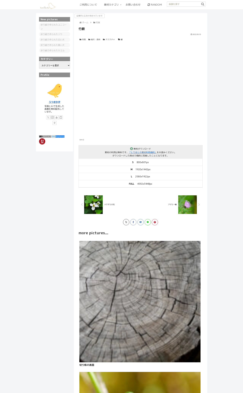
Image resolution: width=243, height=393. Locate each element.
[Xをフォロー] (48, 117)
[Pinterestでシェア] (155, 223)
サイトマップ (150, 383)
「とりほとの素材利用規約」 (143, 152)
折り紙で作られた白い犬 (52, 39)
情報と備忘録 (97, 383)
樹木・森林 (94, 39)
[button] (202, 4)
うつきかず (54, 102)
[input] (186, 4)
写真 (83, 39)
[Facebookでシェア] (133, 223)
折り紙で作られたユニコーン (54, 26)
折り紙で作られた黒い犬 (52, 45)
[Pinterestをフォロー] (55, 123)
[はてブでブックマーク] (140, 223)
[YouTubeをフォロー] (57, 117)
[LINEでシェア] (148, 223)
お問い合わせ (166, 383)
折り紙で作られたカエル (52, 50)
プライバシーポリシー (118, 383)
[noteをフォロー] (61, 117)
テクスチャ (109, 39)
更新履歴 (136, 383)
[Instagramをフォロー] (52, 117)
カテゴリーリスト (78, 383)
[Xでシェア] (126, 223)
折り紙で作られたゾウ (51, 34)
